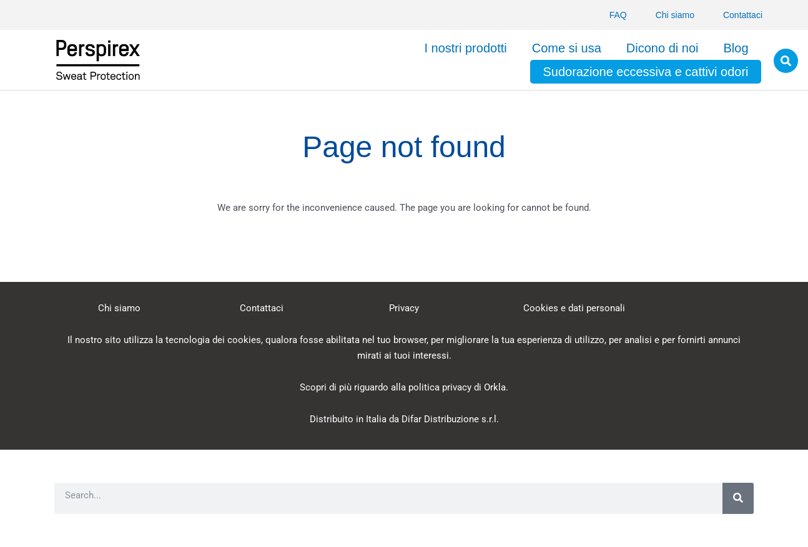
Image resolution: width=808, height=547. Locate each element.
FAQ (618, 15)
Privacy (404, 308)
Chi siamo (675, 15)
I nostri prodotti (465, 48)
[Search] (738, 498)
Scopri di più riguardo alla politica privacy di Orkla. (404, 387)
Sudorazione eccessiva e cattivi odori (645, 72)
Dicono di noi (662, 48)
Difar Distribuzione (440, 419)
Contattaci (742, 15)
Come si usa (566, 48)
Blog (735, 48)
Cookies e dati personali (574, 308)
